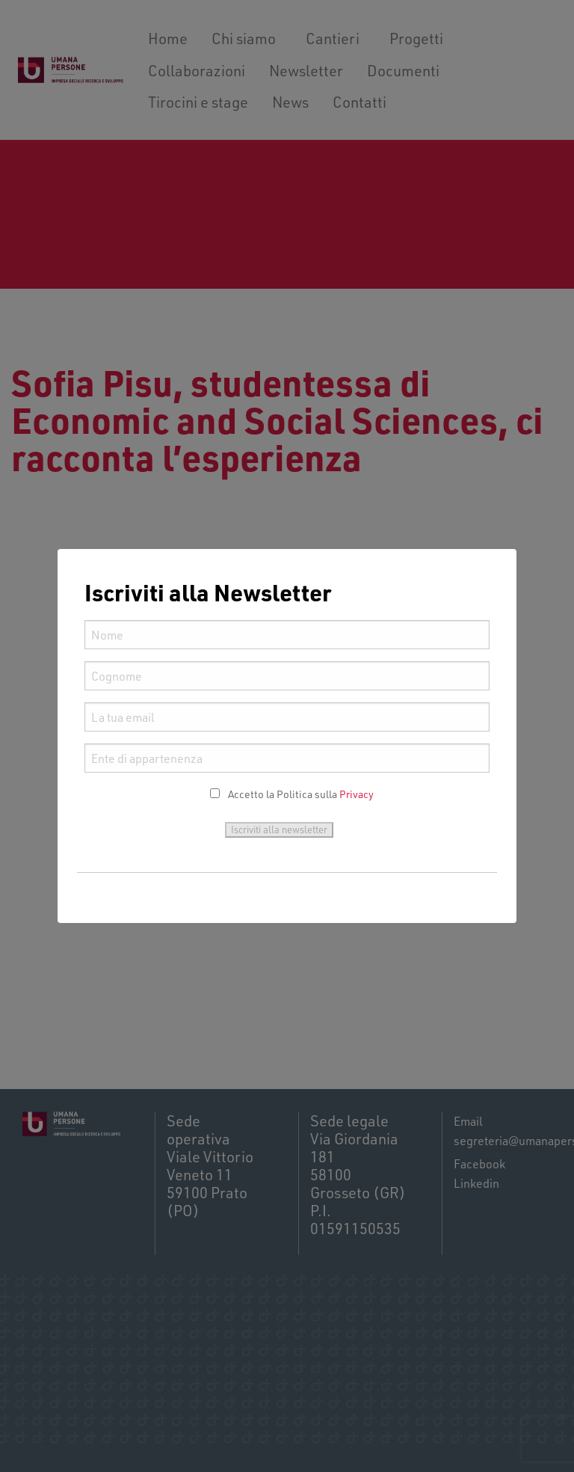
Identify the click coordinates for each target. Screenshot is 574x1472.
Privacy (356, 794)
